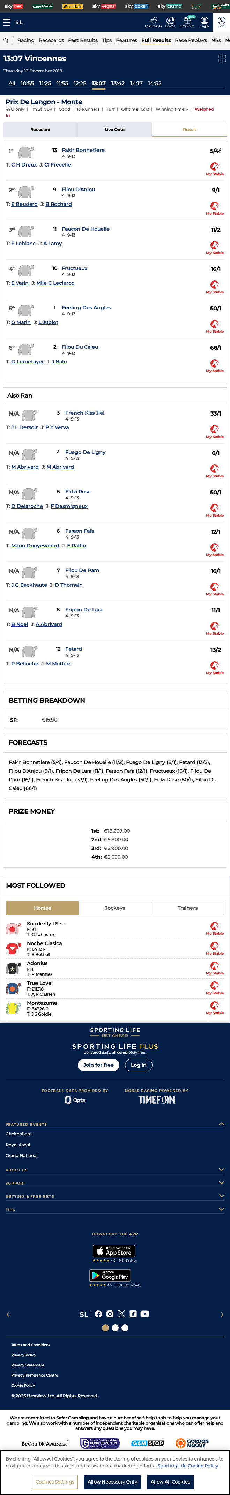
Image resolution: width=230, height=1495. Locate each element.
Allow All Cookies (170, 1483)
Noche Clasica (44, 943)
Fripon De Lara (83, 610)
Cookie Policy (23, 1385)
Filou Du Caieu (80, 347)
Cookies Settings (55, 1483)
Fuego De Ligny (85, 452)
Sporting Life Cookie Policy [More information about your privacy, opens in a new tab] (187, 1467)
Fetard (73, 649)
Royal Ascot (18, 1144)
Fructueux (74, 268)
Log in (139, 1065)
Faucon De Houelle (86, 229)
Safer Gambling (72, 1417)
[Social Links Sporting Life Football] (124, 1327)
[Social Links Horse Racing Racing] (115, 1327)
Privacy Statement (27, 1365)
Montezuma (42, 1003)
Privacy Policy (23, 1355)
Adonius (37, 963)
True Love (39, 983)
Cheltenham (19, 1133)
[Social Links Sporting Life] (105, 1327)
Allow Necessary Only (112, 1483)
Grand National (21, 1155)
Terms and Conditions (30, 1345)
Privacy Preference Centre (34, 1375)
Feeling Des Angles (86, 308)
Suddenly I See (46, 923)
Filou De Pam (82, 570)
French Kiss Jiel (84, 413)
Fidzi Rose (78, 491)
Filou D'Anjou (78, 189)
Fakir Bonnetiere (83, 150)
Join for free (98, 1065)
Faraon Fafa (79, 531)
